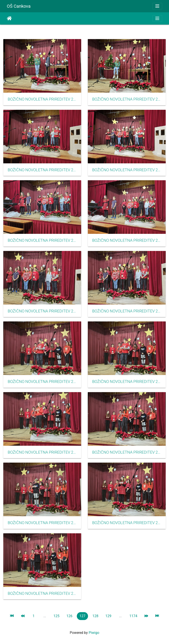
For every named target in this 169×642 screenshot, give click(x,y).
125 (56, 616)
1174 (133, 616)
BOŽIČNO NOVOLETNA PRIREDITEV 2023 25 (126, 523)
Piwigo (94, 633)
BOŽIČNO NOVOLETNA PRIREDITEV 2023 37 (126, 99)
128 (95, 616)
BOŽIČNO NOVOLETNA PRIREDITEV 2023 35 (126, 170)
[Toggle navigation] (157, 6)
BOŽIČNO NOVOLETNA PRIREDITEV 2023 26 (42, 523)
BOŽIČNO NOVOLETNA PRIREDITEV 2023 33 (126, 240)
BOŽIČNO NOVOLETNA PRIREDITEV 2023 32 (42, 311)
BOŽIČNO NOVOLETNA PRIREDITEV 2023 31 (126, 311)
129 (108, 616)
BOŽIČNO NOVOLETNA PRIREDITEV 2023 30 (42, 381)
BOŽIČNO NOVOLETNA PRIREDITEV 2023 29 (126, 381)
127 (82, 616)
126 (69, 616)
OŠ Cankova (19, 6)
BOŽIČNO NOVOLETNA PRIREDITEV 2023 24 (42, 593)
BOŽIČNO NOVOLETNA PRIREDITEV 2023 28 (126, 452)
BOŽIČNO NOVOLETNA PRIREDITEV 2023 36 (42, 170)
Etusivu (9, 18)
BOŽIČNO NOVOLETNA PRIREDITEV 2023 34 (42, 240)
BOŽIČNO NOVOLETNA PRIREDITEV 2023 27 (42, 452)
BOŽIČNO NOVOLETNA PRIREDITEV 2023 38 (42, 99)
